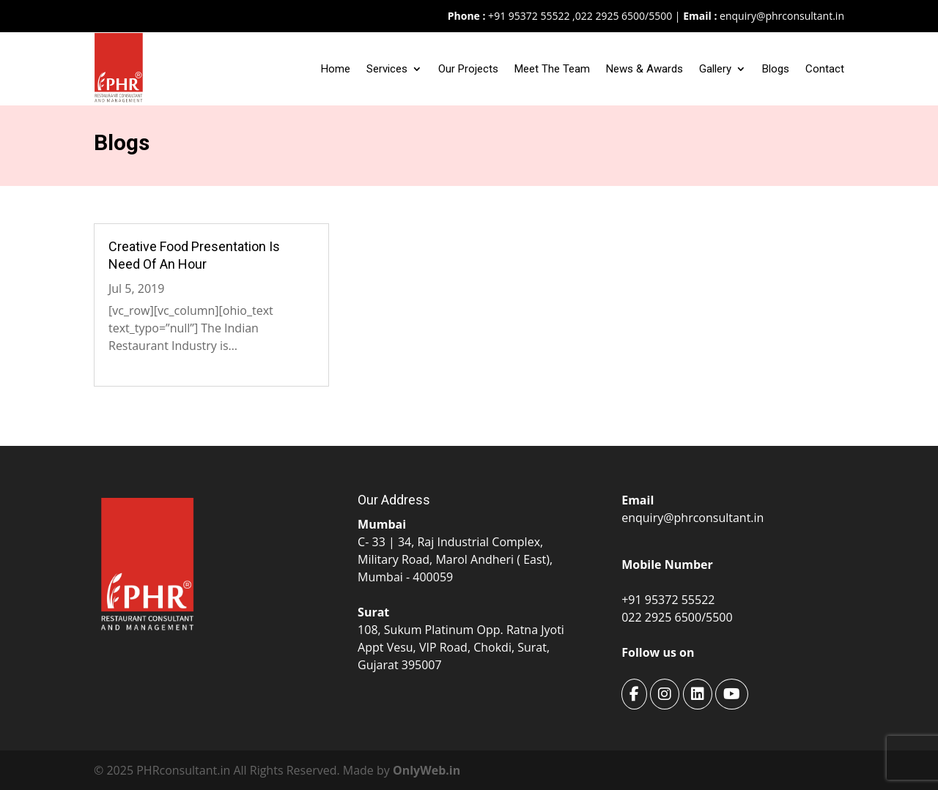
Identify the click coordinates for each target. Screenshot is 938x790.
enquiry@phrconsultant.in (782, 16)
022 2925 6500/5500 (623, 16)
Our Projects (468, 68)
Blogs (775, 68)
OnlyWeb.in (426, 770)
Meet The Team (552, 68)
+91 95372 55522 (527, 16)
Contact (824, 68)
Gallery (715, 68)
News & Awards (644, 68)
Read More (138, 363)
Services (386, 68)
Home (335, 68)
